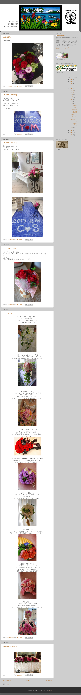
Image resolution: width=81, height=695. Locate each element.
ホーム (28, 680)
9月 (72, 94)
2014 (71, 86)
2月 (72, 103)
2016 (71, 81)
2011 (71, 132)
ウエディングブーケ (10, 313)
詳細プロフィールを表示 (62, 48)
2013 (71, 88)
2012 (71, 130)
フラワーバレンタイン (10, 248)
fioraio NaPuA (61, 35)
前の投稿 (48, 680)
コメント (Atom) (10, 684)
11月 (72, 92)
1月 (72, 127)
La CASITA (7, 37)
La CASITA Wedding (10, 95)
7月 (72, 99)
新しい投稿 (7, 680)
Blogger (51, 690)
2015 (71, 83)
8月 (72, 97)
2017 (71, 79)
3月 (72, 101)
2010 (71, 135)
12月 (72, 90)
